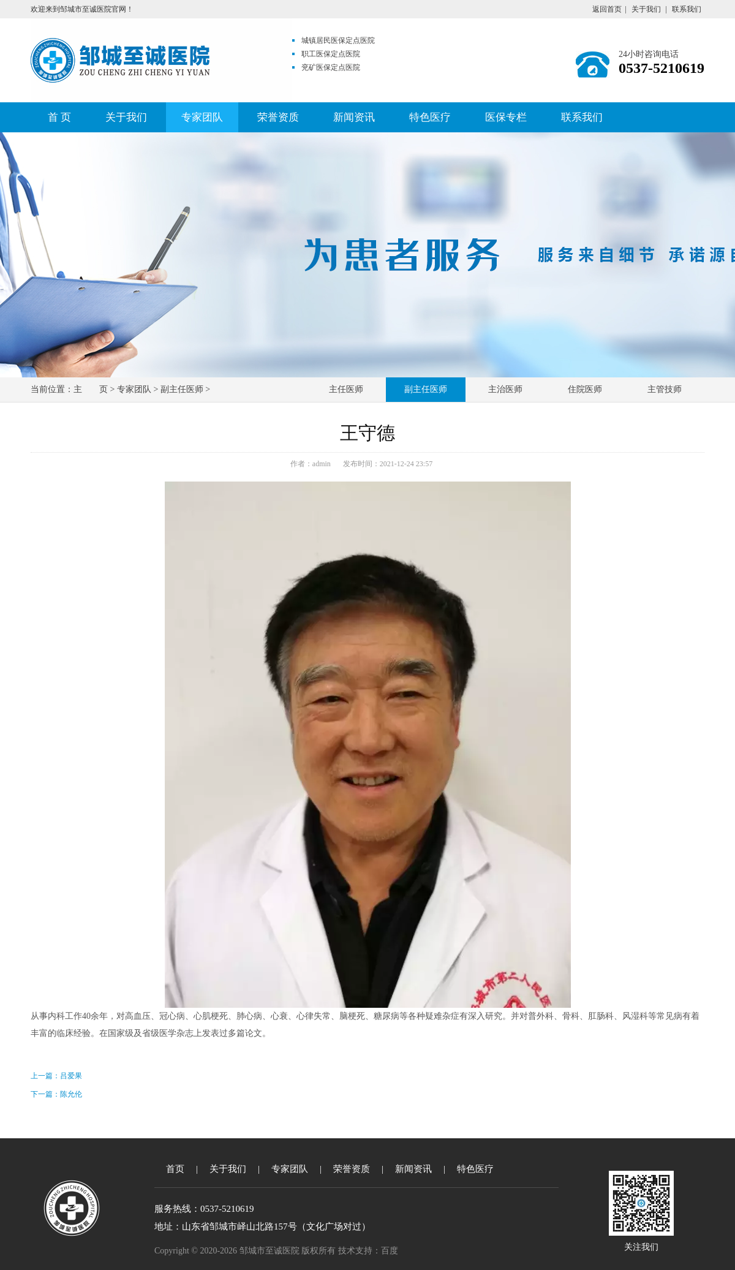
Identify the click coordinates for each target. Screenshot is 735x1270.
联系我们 (686, 9)
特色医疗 (430, 117)
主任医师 (346, 389)
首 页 (59, 117)
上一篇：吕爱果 (56, 1076)
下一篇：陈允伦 (56, 1094)
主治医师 (505, 389)
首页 (175, 1169)
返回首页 (607, 9)
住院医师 (585, 389)
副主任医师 (181, 389)
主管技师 (664, 389)
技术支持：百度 (368, 1250)
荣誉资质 (278, 117)
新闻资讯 (354, 117)
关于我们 (646, 9)
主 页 (91, 389)
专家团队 (202, 117)
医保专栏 (506, 117)
